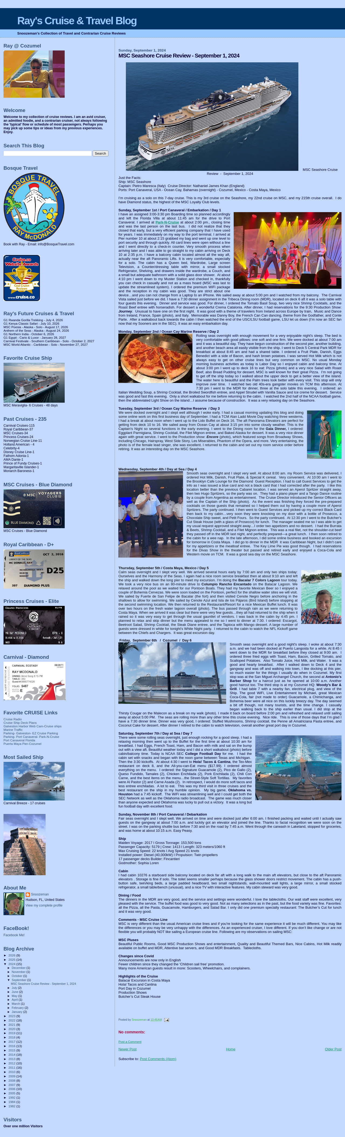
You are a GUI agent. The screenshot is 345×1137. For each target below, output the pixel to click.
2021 (12, 1024)
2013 (12, 1059)
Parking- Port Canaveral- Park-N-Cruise (31, 736)
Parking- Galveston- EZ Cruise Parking (31, 733)
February (18, 1007)
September (19, 980)
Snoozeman (40, 894)
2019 (12, 1033)
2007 (12, 1085)
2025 (12, 959)
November (19, 971)
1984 (12, 1102)
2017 (12, 1041)
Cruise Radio (13, 719)
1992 (12, 1097)
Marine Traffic (13, 729)
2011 (12, 1067)
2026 (12, 955)
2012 (12, 1063)
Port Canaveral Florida (19, 740)
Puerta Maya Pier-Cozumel (23, 743)
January (17, 1011)
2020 (12, 1029)
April (15, 999)
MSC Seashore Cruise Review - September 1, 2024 (43, 983)
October (17, 976)
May (15, 995)
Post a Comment (129, 1041)
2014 (12, 1054)
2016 (12, 1046)
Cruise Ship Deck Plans (20, 722)
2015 (12, 1050)
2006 (12, 1089)
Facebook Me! (14, 935)
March (16, 1003)
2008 (12, 1080)
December (19, 967)
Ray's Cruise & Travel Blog (77, 20)
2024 (12, 964)
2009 (12, 1076)
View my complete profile (44, 905)
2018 (12, 1037)
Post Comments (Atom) (158, 1059)
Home (231, 1049)
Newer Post (127, 1049)
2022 (12, 1020)
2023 (12, 1016)
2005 (12, 1093)
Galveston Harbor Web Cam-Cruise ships (32, 726)
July (15, 987)
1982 (12, 1106)
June (15, 991)
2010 (12, 1072)
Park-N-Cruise (167, 222)
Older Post (333, 1049)
